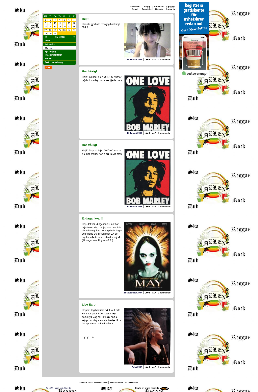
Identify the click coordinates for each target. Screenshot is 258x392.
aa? (47, 48)
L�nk (148, 59)
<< (45, 37)
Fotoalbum (159, 6)
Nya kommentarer (53, 55)
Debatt (135, 9)
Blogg (147, 6)
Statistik (49, 58)
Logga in (170, 9)
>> (74, 37)
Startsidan (135, 6)
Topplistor (147, 9)
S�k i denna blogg (54, 62)
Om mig (159, 9)
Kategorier (50, 44)
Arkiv (47, 41)
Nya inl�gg (50, 51)
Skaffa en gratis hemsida (147, 388)
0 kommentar (164, 59)
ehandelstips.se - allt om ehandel (124, 383)
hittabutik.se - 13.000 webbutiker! (93, 383)
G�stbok (170, 7)
